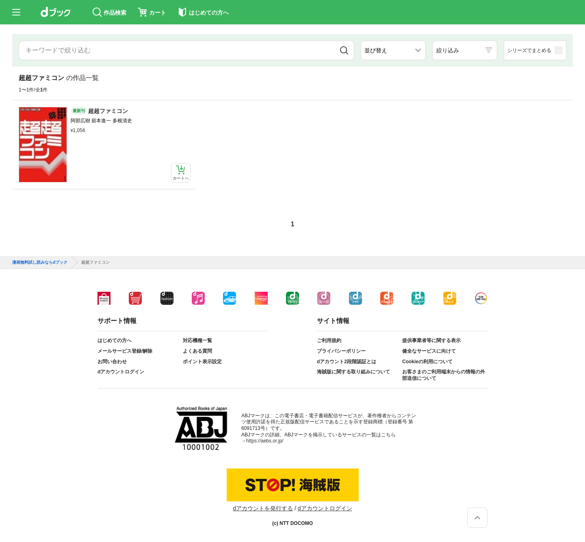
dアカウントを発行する (263, 508)
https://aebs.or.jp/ (264, 441)
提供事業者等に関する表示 (431, 340)
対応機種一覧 (197, 340)
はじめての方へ (115, 340)
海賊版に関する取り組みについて (353, 372)
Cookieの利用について (427, 361)
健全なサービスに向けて (429, 351)
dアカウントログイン (121, 372)
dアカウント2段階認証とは (346, 361)
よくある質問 (197, 351)
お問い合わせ (112, 361)
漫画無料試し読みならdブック (39, 262)
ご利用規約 (329, 340)
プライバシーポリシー (341, 351)
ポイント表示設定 (202, 361)
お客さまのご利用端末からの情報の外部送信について (443, 375)
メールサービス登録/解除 (125, 351)
